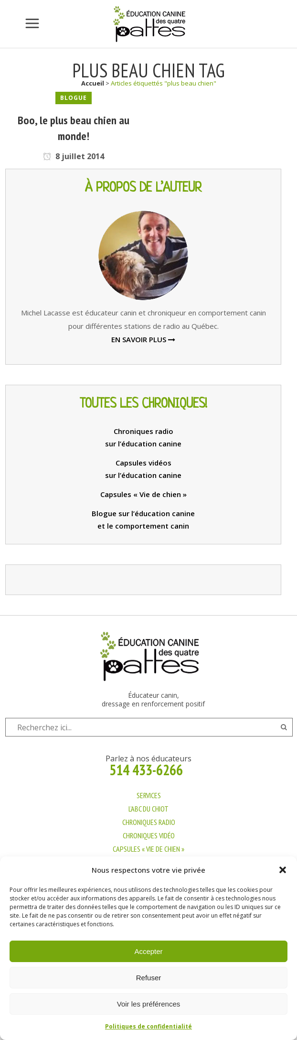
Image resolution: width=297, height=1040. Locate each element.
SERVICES (149, 795)
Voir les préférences (148, 1004)
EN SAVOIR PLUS (143, 339)
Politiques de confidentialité (148, 1026)
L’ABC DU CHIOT (148, 808)
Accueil (92, 83)
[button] (282, 870)
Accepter (148, 951)
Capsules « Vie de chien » (143, 494)
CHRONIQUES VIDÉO (149, 835)
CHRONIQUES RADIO (148, 822)
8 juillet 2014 (73, 156)
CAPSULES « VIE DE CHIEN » (148, 849)
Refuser (148, 978)
